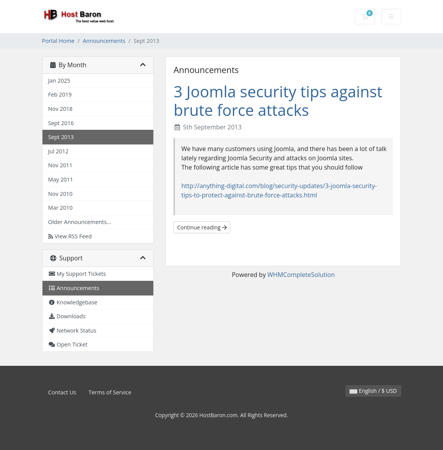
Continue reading (201, 227)
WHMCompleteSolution (300, 274)
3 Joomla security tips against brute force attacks (277, 101)
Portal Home (58, 40)
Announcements (104, 40)
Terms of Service (109, 392)
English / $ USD (373, 390)
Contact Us (62, 392)
